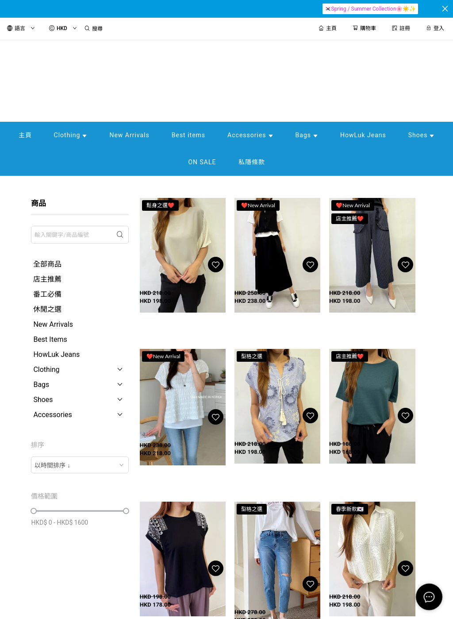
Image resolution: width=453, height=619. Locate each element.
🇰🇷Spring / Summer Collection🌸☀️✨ (370, 9)
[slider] (34, 511)
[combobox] (79, 465)
